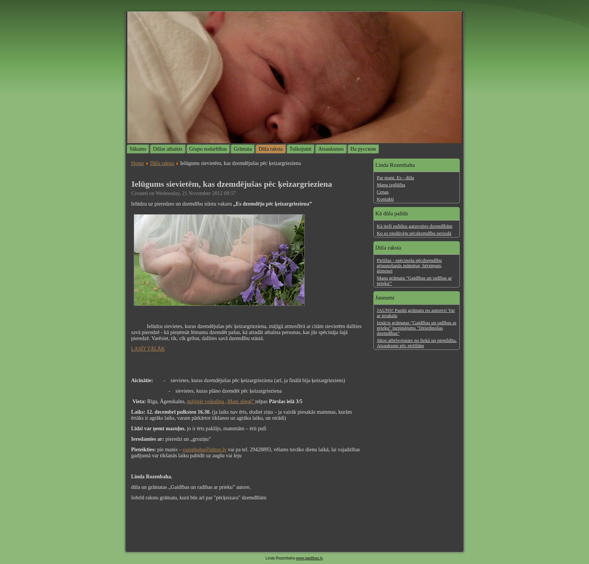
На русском (363, 149)
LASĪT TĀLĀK (148, 349)
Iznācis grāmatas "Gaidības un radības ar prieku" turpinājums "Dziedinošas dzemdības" (416, 328)
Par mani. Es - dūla (395, 177)
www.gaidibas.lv (309, 558)
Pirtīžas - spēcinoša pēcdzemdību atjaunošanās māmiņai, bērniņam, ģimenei (409, 265)
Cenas (383, 192)
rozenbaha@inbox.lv (205, 449)
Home (137, 163)
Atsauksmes (331, 149)
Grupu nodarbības (208, 149)
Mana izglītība (391, 184)
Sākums (138, 149)
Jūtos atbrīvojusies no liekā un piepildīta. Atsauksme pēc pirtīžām (417, 342)
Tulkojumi (301, 149)
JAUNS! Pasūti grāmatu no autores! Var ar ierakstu (416, 312)
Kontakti (385, 199)
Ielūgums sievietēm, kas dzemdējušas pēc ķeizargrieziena (231, 184)
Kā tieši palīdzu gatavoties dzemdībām (414, 226)
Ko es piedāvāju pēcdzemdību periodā (414, 233)
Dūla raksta (270, 149)
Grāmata (243, 149)
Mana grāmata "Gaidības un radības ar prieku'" (414, 280)
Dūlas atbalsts (167, 149)
